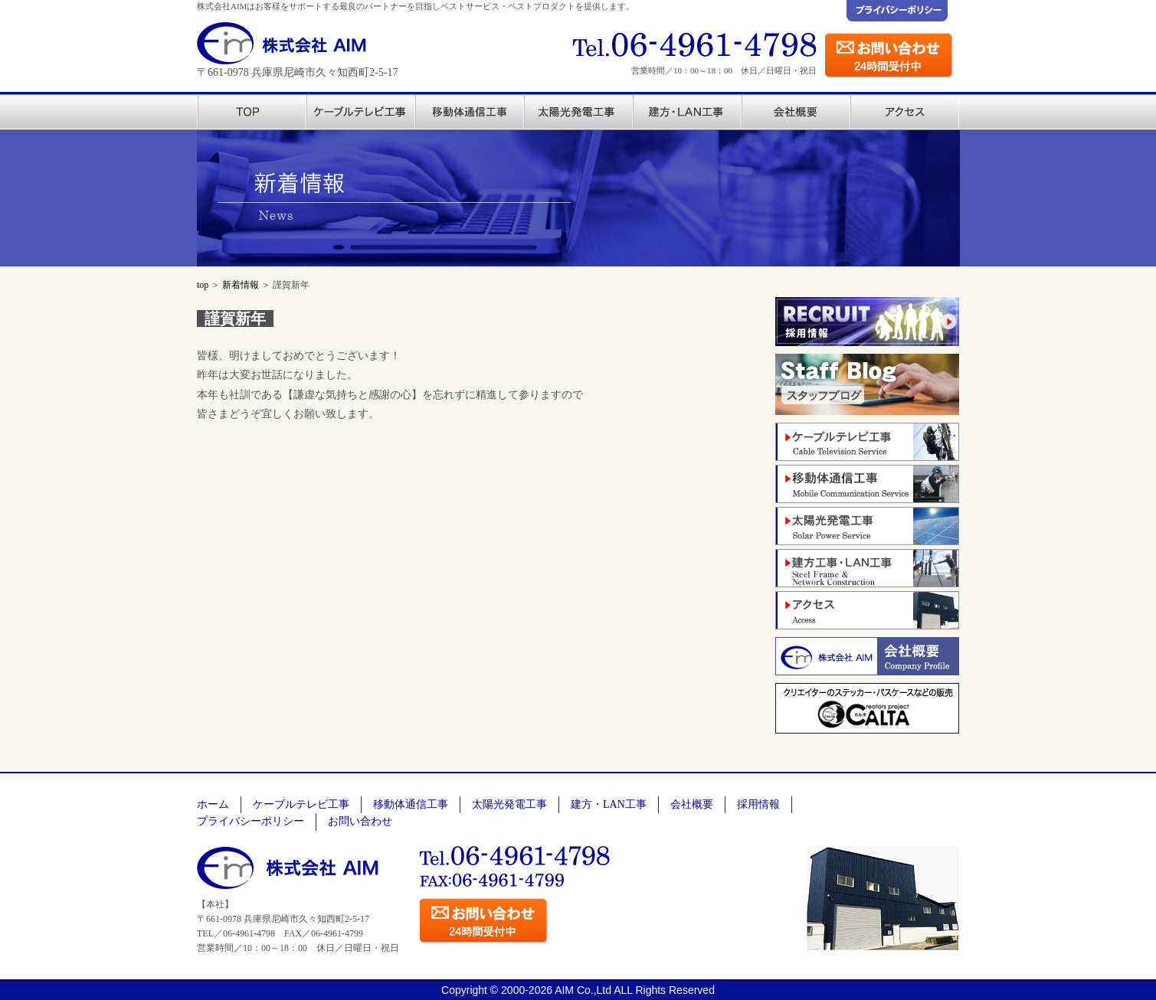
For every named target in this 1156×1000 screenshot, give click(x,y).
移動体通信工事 (410, 804)
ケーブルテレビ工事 (301, 804)
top (202, 284)
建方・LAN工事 (609, 804)
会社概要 (691, 804)
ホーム (213, 804)
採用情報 (758, 804)
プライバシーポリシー (250, 821)
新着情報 (240, 284)
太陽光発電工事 (509, 804)
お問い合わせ (360, 821)
